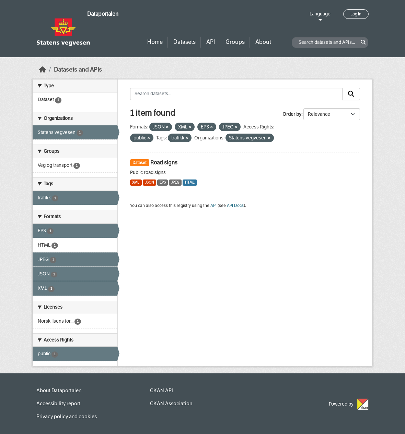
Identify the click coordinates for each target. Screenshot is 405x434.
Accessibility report (58, 403)
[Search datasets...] (236, 94)
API (210, 42)
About (263, 42)
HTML (190, 182)
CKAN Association (171, 403)
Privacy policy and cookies (66, 416)
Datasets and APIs (78, 69)
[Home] (42, 69)
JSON (149, 182)
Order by (291, 114)
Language (320, 14)
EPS (163, 182)
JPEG (175, 182)
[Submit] (351, 94)
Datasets (184, 42)
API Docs (235, 205)
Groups (235, 42)
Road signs (163, 162)
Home (155, 42)
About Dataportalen (58, 390)
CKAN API (161, 390)
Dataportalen (102, 14)
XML (135, 182)
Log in (355, 14)
